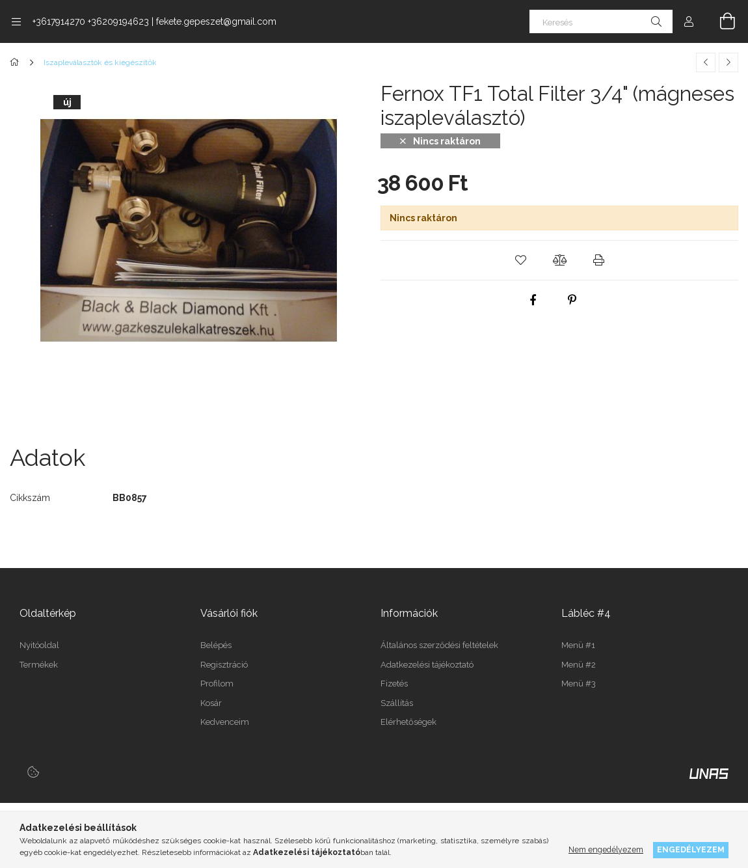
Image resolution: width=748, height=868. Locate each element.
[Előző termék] (705, 62)
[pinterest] (572, 300)
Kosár (211, 703)
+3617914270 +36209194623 (91, 21)
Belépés (216, 645)
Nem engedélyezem (605, 849)
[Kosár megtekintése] (720, 21)
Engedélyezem (691, 849)
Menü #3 (578, 683)
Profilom (217, 683)
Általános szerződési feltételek (439, 645)
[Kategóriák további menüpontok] (16, 21)
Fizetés (394, 683)
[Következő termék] (728, 62)
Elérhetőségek (408, 722)
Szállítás (397, 703)
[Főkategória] (16, 62)
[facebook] (533, 300)
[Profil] (689, 21)
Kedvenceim (224, 722)
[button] (520, 260)
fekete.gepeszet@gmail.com (216, 21)
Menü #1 (578, 645)
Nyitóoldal (39, 645)
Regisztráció (224, 665)
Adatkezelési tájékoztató (427, 665)
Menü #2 (578, 665)
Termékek (39, 665)
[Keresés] (601, 21)
